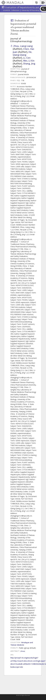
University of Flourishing (31, 10)
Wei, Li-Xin (28, 60)
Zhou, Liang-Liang (23, 45)
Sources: (7, 10)
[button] (43, 2)
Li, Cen (27, 57)
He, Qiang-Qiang (22, 53)
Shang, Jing (29, 63)
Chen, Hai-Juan (23, 50)
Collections (15, 10)
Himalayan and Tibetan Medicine (21, 643)
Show (23, 651)
